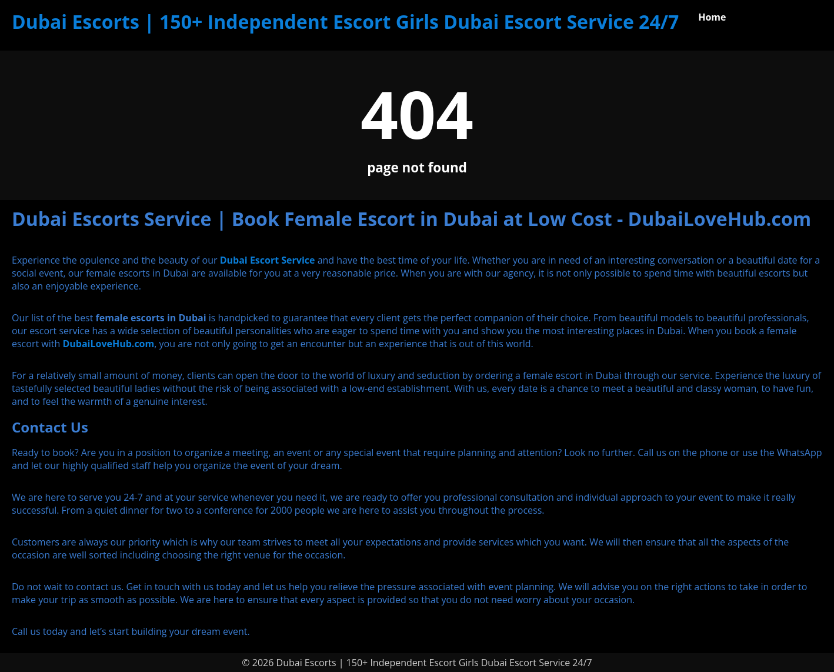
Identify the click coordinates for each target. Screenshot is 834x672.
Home (712, 17)
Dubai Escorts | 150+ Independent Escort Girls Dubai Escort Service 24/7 (345, 21)
